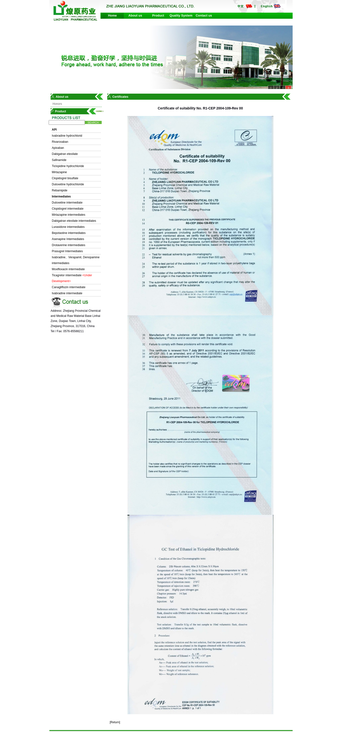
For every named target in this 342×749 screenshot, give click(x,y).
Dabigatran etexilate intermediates (74, 221)
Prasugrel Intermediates (67, 251)
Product (158, 15)
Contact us (204, 15)
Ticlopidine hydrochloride (68, 166)
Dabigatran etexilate (65, 154)
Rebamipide (59, 190)
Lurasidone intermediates (68, 227)
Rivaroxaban (60, 141)
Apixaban (58, 148)
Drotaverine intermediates (68, 245)
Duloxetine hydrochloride (68, 184)
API (54, 129)
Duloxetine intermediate (67, 202)
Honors (57, 104)
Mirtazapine (59, 172)
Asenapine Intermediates (68, 239)
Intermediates (61, 196)
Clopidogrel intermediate (67, 208)
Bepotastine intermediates (69, 233)
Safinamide (59, 160)
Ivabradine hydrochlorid (67, 135)
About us (135, 15)
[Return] (115, 722)
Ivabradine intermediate (67, 293)
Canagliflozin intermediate (68, 287)
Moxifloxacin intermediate (68, 269)
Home (112, 15)
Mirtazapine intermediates (68, 214)
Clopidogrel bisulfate (65, 178)
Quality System (181, 15)
